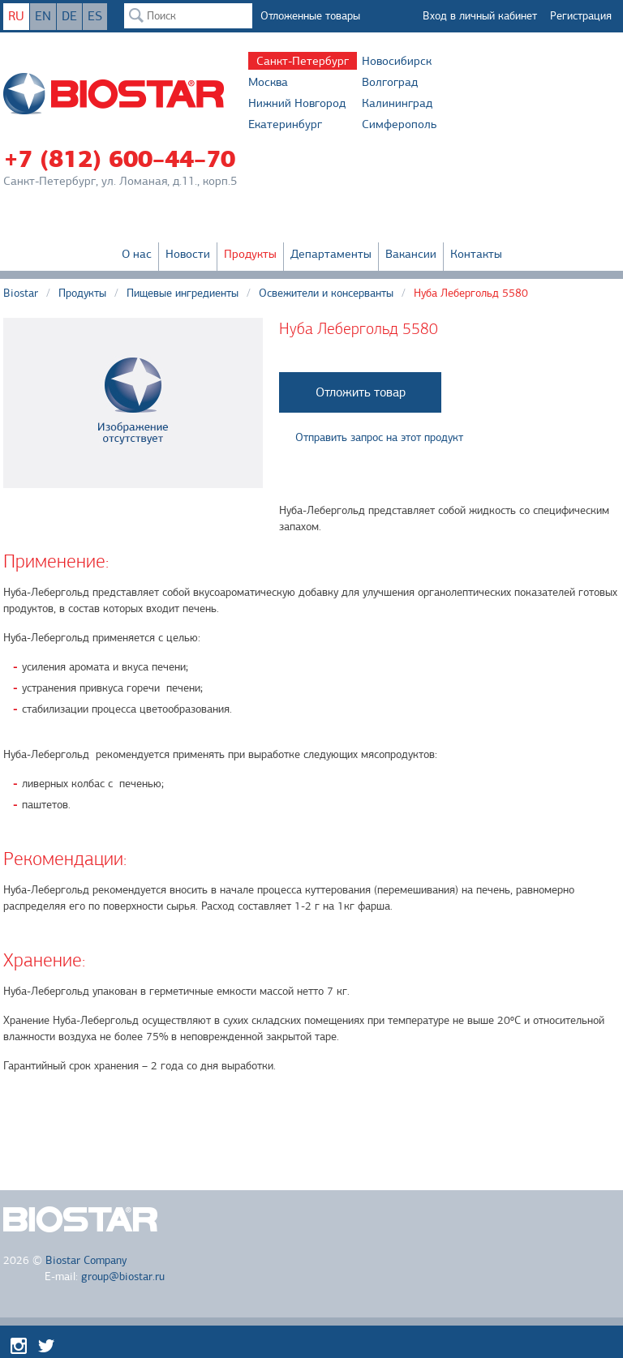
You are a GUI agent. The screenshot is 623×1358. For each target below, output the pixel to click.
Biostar (20, 293)
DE (69, 16)
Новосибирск (397, 61)
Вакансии (410, 253)
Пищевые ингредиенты (182, 293)
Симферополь (399, 124)
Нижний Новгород (297, 103)
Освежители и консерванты (326, 293)
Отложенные (310, 16)
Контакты (476, 253)
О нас (137, 253)
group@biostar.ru (123, 1276)
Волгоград (390, 82)
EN (43, 16)
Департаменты (331, 253)
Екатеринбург (285, 124)
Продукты (250, 253)
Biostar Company (86, 1260)
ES (95, 16)
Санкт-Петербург (302, 61)
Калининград (397, 103)
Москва (268, 82)
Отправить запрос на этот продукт (379, 437)
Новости (187, 253)
